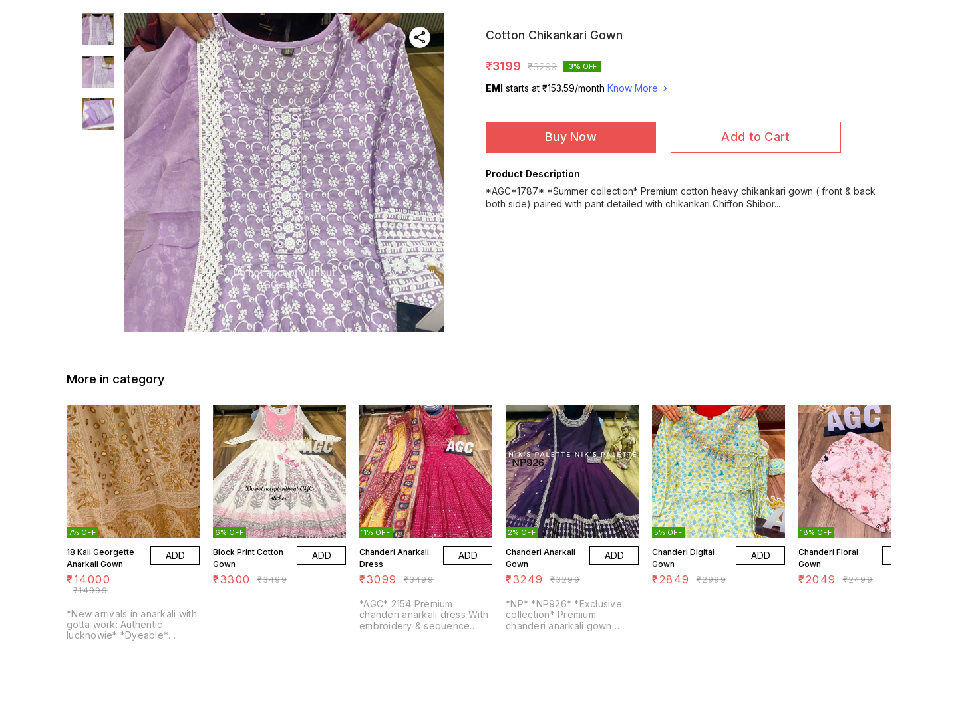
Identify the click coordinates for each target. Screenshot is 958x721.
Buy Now (571, 137)
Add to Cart (755, 137)
